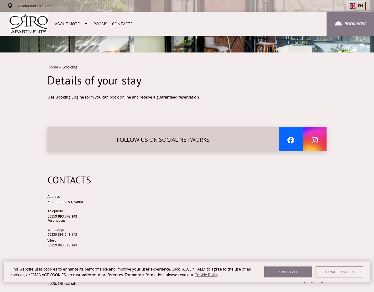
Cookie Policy (206, 274)
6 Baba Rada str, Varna (65, 201)
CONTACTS (122, 23)
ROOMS (100, 23)
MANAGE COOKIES (339, 272)
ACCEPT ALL (288, 272)
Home (53, 67)
